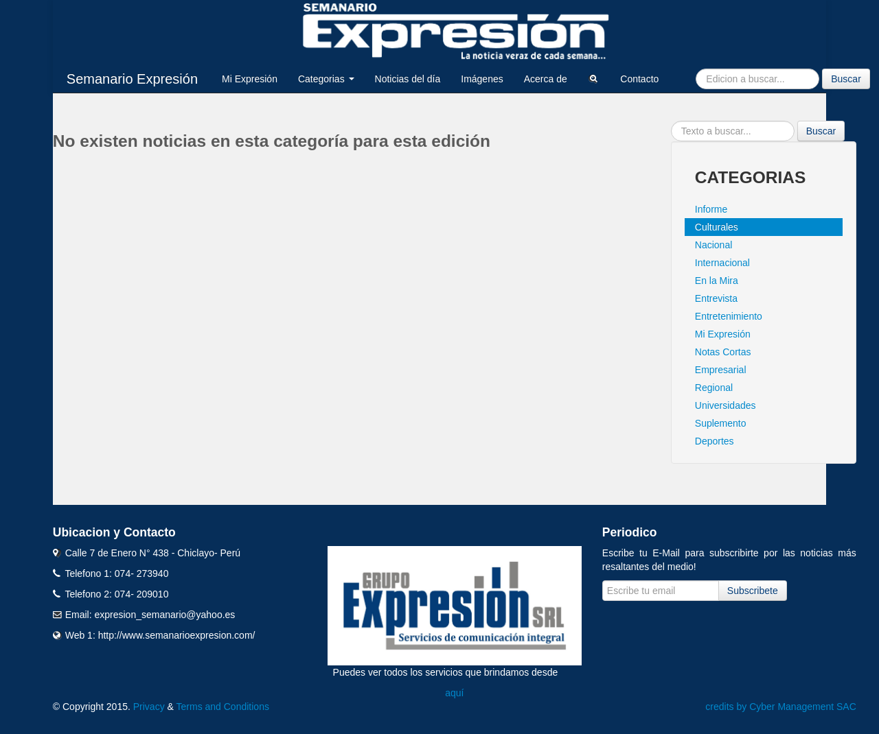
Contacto (639, 78)
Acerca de (545, 78)
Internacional (722, 262)
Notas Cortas (723, 351)
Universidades (725, 405)
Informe (711, 209)
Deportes (714, 441)
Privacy (149, 706)
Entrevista (716, 298)
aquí (454, 692)
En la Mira (716, 280)
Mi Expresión (249, 78)
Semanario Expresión (132, 78)
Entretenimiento (728, 316)
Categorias (326, 78)
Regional (714, 387)
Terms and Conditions (222, 706)
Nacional (713, 244)
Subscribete (752, 590)
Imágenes (482, 78)
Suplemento (720, 423)
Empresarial (720, 369)
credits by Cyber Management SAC (780, 706)
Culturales (716, 227)
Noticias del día (408, 78)
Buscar (846, 78)
